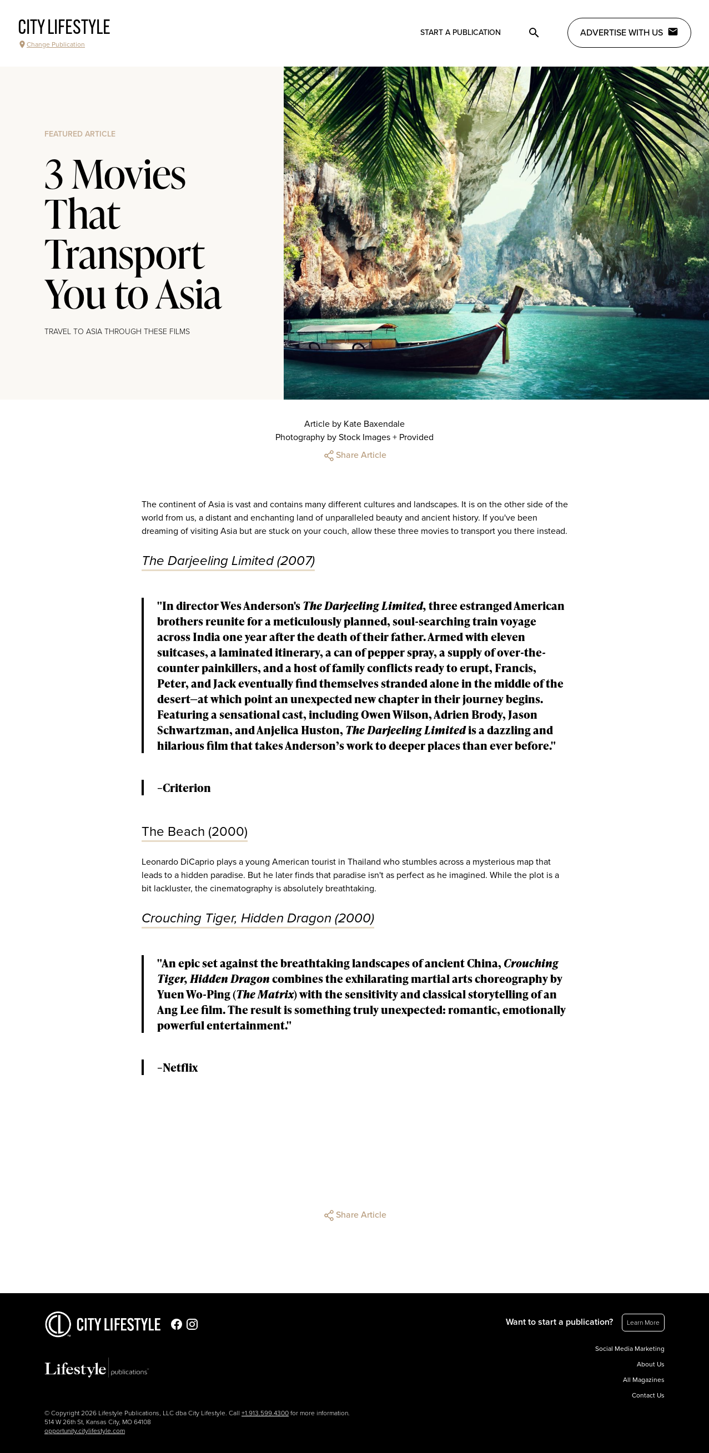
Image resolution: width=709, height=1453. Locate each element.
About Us (651, 1364)
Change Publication (51, 44)
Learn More (643, 1322)
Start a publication (460, 32)
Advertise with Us (629, 32)
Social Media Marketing (630, 1349)
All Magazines (644, 1380)
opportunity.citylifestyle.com (84, 1431)
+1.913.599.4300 (265, 1413)
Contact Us (648, 1395)
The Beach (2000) (195, 832)
